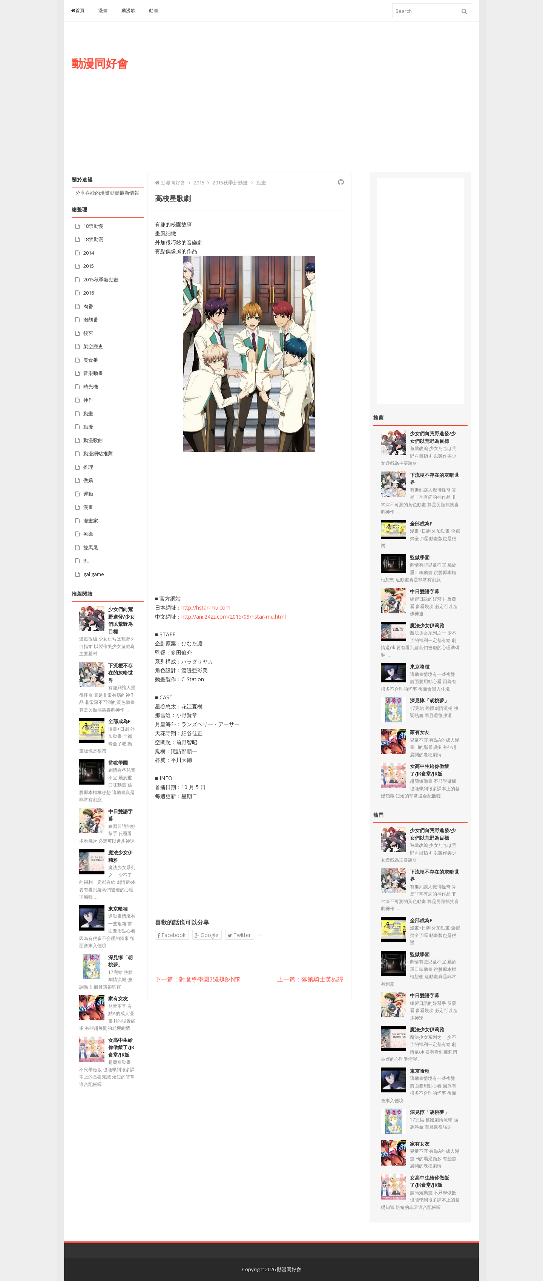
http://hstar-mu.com (205, 607)
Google (206, 934)
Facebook (171, 934)
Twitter (239, 934)
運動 (88, 493)
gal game (93, 574)
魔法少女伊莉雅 (427, 625)
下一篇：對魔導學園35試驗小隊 (197, 979)
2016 (88, 292)
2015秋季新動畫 (100, 279)
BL (86, 560)
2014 (88, 252)
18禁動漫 (93, 239)
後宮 (88, 333)
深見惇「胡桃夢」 (120, 961)
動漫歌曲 (93, 440)
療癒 (88, 533)
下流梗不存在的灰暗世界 (120, 673)
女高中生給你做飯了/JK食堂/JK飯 (121, 1047)
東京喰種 (118, 908)
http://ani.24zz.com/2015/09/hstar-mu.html (233, 616)
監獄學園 (118, 762)
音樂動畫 (93, 373)
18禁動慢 (93, 226)
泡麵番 (90, 319)
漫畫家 (90, 520)
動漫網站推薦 (98, 453)
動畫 (153, 10)
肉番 (88, 306)
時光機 (90, 386)
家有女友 (118, 998)
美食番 (90, 359)
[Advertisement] (334, 104)
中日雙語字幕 (424, 591)
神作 (88, 399)
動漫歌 (128, 10)
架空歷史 (93, 346)
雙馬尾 (90, 547)
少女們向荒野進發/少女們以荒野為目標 (121, 620)
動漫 (88, 426)
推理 (88, 467)
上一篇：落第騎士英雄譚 (310, 979)
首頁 (78, 10)
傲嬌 (88, 480)
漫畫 (103, 10)
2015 (88, 266)
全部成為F (119, 721)
